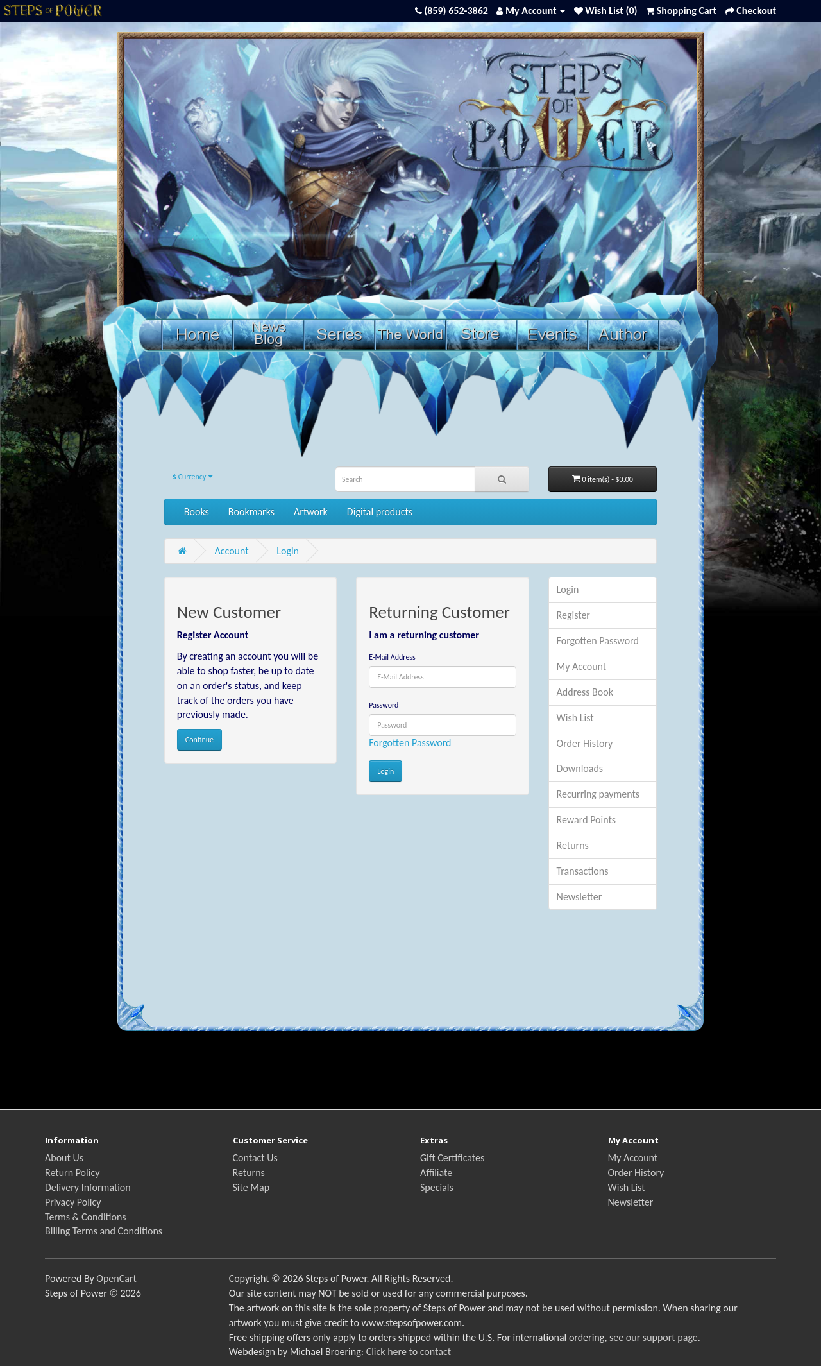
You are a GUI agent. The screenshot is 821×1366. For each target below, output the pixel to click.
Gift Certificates (452, 1158)
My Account (582, 666)
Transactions (583, 871)
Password (383, 705)
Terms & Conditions (85, 1217)
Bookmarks (251, 512)
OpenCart (116, 1278)
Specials (436, 1187)
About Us (64, 1158)
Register (573, 615)
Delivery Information (88, 1187)
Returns (573, 845)
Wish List (575, 718)
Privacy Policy (73, 1202)
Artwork (311, 512)
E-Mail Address (392, 657)
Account (231, 551)
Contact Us (255, 1158)
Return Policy (72, 1172)
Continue (199, 739)
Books (196, 512)
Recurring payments (598, 794)
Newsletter (579, 897)
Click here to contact (408, 1351)
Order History (585, 743)
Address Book (585, 692)
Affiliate (436, 1172)
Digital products (379, 512)
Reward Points (586, 820)
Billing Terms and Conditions (103, 1231)
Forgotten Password (410, 743)
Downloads (580, 768)
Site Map (251, 1187)
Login (287, 551)
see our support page (653, 1337)
